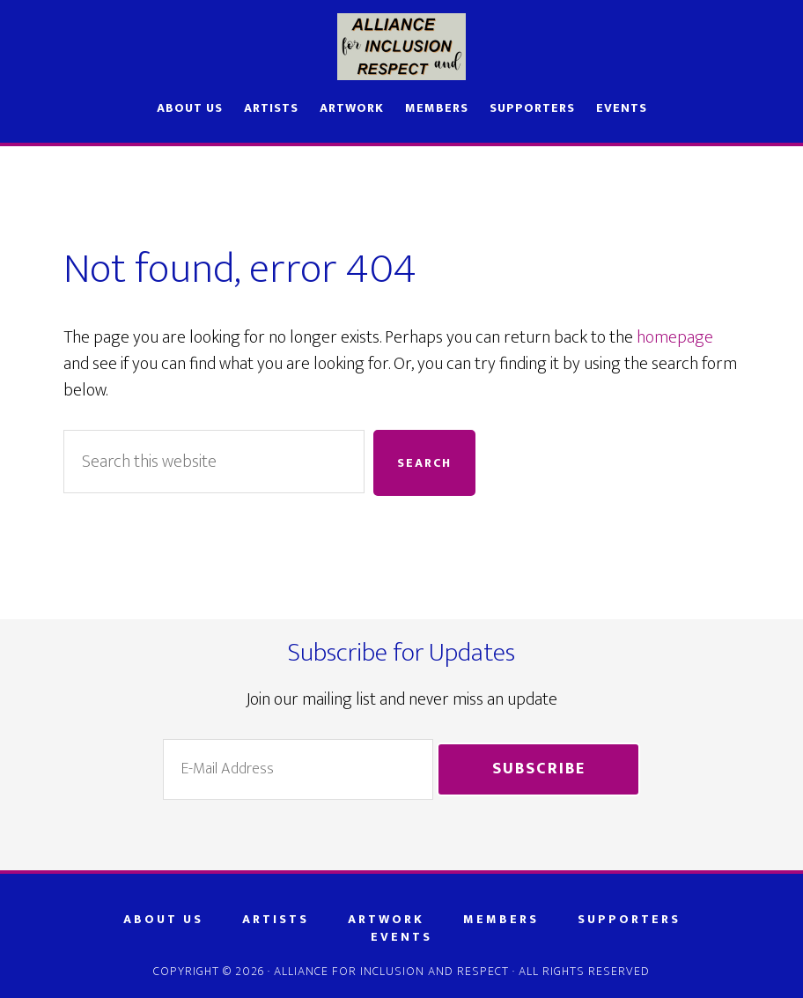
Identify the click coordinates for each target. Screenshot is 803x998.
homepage (675, 337)
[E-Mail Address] (298, 769)
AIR (401, 46)
